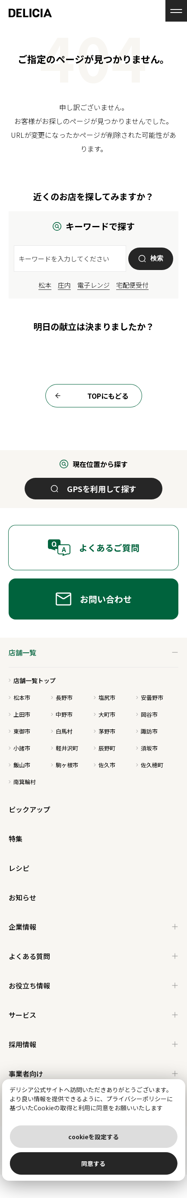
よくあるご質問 (93, 547)
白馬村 (62, 731)
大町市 (104, 714)
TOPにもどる (89, 396)
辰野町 (104, 748)
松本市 (19, 697)
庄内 (64, 284)
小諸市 (19, 748)
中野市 (62, 714)
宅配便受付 (132, 284)
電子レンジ (93, 284)
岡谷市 (147, 714)
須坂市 (147, 748)
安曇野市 (149, 697)
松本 (44, 284)
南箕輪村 (22, 782)
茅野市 (104, 731)
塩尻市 (104, 697)
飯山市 (19, 765)
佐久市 (104, 765)
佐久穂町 (149, 765)
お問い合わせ (94, 599)
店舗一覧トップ (32, 680)
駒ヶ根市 (64, 765)
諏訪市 (147, 731)
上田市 (19, 714)
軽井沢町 (64, 748)
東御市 (19, 731)
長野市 (62, 697)
